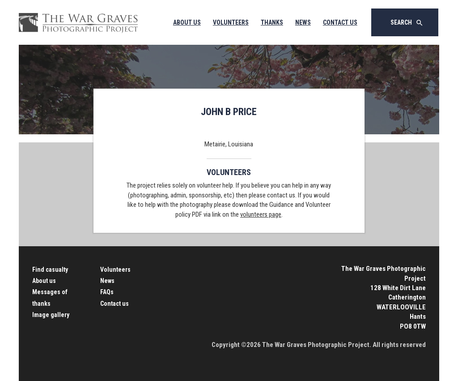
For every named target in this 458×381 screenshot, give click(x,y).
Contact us (114, 303)
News (303, 22)
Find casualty (50, 269)
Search (407, 23)
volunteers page (260, 214)
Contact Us (340, 22)
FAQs (107, 291)
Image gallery (50, 314)
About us (44, 280)
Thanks (272, 22)
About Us (187, 22)
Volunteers (231, 22)
